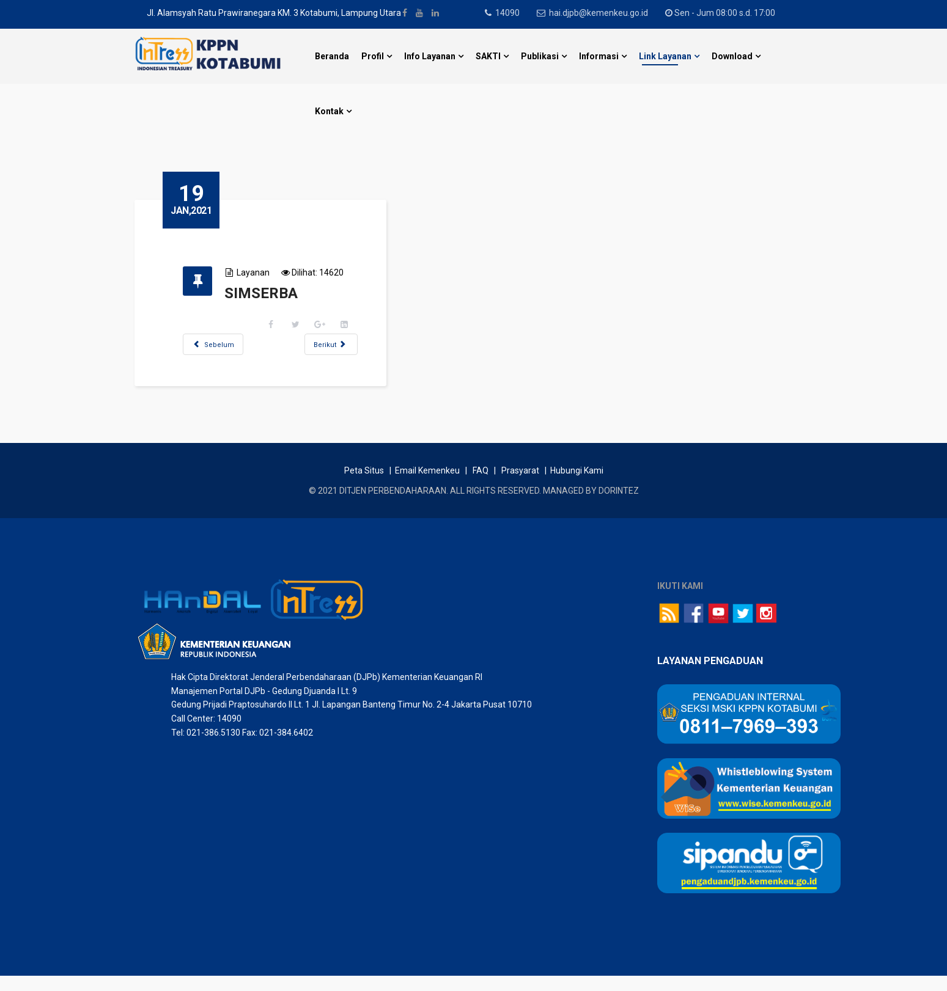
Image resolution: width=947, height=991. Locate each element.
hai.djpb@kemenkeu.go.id (604, 13)
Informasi (599, 56)
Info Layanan (429, 56)
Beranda (332, 56)
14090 (510, 13)
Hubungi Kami (576, 486)
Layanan (267, 272)
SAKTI (488, 56)
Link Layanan (665, 56)
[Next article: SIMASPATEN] (345, 344)
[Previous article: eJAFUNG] (227, 344)
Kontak (329, 111)
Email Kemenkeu (427, 486)
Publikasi (540, 56)
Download (732, 56)
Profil (372, 56)
